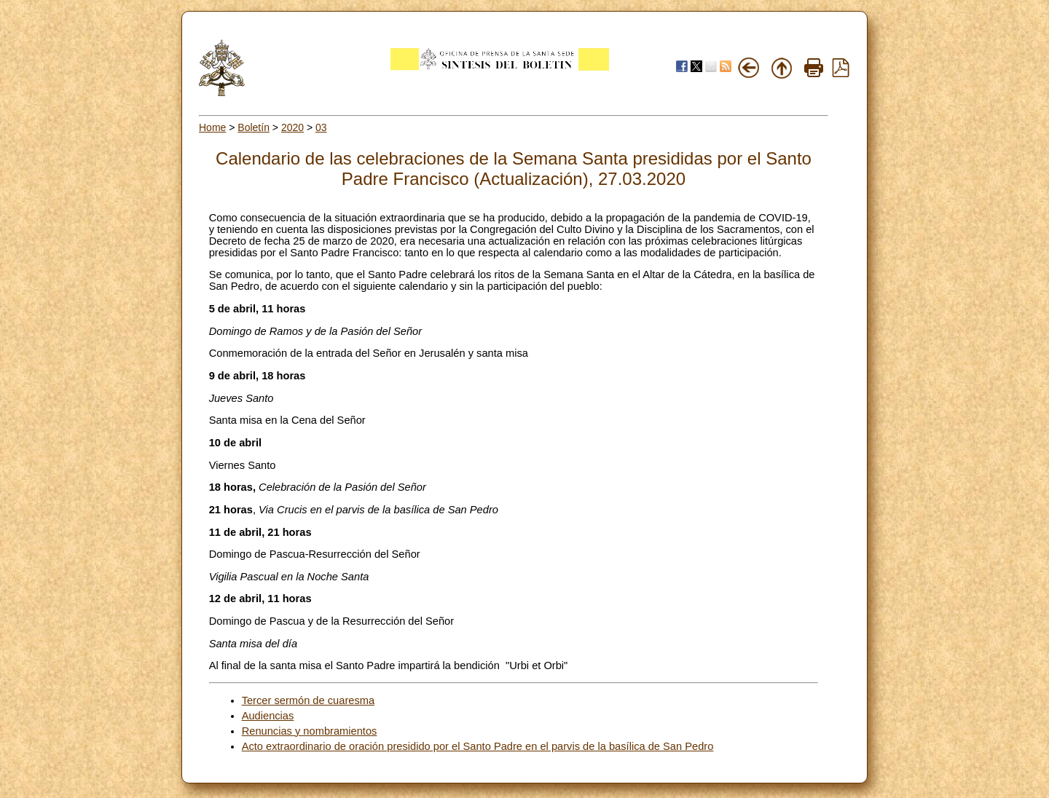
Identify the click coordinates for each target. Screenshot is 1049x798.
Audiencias (268, 716)
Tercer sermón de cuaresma (308, 700)
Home (212, 127)
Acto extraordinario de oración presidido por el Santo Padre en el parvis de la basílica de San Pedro (478, 746)
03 (321, 127)
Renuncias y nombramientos (309, 731)
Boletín (253, 127)
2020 (292, 127)
